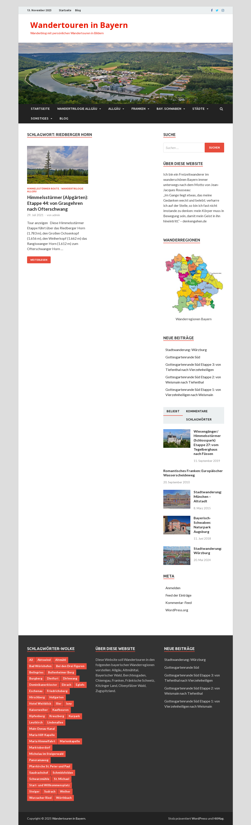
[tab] (173, 411)
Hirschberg (37, 697)
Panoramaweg (39, 760)
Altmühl (60, 660)
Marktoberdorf (39, 747)
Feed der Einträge (178, 595)
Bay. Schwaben (169, 108)
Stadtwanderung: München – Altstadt (208, 496)
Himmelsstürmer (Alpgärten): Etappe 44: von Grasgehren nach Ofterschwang (57, 203)
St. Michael (61, 779)
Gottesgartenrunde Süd (182, 357)
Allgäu (114, 108)
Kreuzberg (56, 716)
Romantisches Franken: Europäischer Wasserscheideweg (193, 473)
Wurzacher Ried (40, 797)
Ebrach (66, 684)
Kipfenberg (37, 716)
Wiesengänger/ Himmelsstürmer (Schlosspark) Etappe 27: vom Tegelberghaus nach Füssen (207, 442)
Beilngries (36, 672)
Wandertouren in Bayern (79, 25)
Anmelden (172, 588)
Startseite (65, 10)
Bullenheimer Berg (61, 672)
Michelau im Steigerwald (46, 753)
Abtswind (44, 660)
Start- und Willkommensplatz (49, 785)
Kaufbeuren (60, 710)
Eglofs (80, 684)
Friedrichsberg (57, 691)
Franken (138, 108)
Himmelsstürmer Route (43, 188)
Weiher (65, 791)
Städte (198, 108)
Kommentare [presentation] (197, 411)
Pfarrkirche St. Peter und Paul (49, 766)
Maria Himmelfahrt (42, 741)
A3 (31, 660)
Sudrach (49, 791)
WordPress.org (176, 610)
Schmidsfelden (63, 772)
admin (56, 215)
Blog (78, 10)
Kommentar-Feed (178, 602)
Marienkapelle (70, 741)
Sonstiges (40, 118)
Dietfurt (52, 678)
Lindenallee (55, 722)
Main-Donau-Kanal (42, 728)
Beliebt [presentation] (173, 411)
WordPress (199, 818)
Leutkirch (36, 722)
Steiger (34, 791)
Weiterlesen (38, 260)
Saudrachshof (38, 772)
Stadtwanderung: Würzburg (186, 350)
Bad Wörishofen (40, 666)
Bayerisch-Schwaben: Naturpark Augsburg (202, 524)
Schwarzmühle (39, 779)
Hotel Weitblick (40, 703)
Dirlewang (70, 678)
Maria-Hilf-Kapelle (42, 735)
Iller (59, 703)
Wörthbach (64, 797)
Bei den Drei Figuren (70, 666)
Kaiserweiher (38, 710)
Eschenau (35, 691)
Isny (69, 703)
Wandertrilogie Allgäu (77, 108)
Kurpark (74, 716)
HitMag (218, 818)
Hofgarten (56, 697)
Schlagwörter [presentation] (199, 419)
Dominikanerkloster (43, 684)
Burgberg (35, 678)
